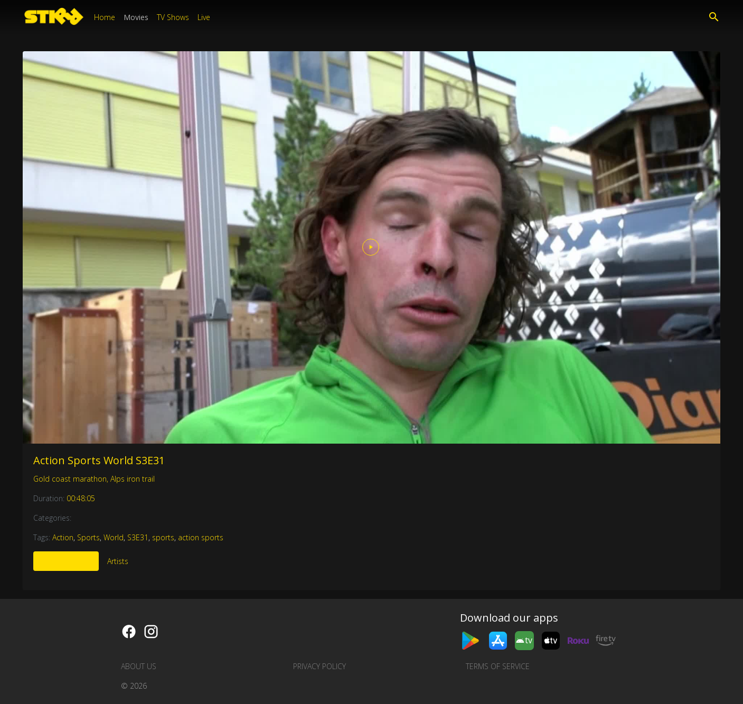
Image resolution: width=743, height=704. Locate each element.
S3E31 (137, 537)
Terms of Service (498, 666)
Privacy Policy (319, 666)
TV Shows (173, 17)
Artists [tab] (117, 561)
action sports (200, 537)
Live (203, 17)
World (114, 537)
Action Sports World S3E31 (99, 460)
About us (138, 666)
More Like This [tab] (66, 561)
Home (104, 17)
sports (163, 537)
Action (62, 537)
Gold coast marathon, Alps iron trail (94, 479)
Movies (136, 17)
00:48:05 (81, 498)
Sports (88, 537)
